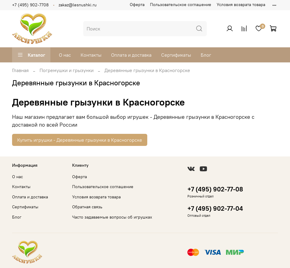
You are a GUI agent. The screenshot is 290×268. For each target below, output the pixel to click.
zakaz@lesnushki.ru (78, 5)
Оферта (137, 4)
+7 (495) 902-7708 (30, 5)
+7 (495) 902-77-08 (215, 189)
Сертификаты (176, 55)
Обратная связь (87, 207)
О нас (65, 55)
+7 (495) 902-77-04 (215, 208)
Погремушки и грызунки (67, 70)
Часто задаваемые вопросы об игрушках (112, 217)
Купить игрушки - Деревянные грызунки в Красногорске (79, 140)
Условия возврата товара (241, 4)
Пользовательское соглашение (180, 4)
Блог (206, 55)
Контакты (91, 55)
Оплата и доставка (131, 55)
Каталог (31, 55)
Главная (20, 70)
